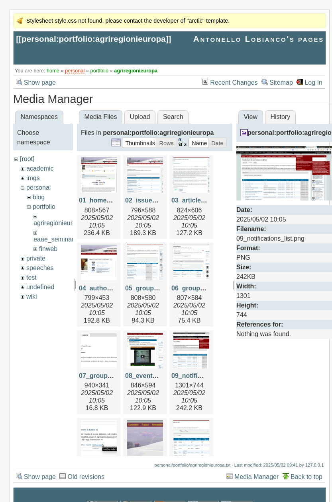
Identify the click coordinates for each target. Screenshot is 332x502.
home (53, 71)
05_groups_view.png (156, 288)
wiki (31, 296)
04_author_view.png (109, 288)
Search (173, 116)
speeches (40, 268)
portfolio (99, 71)
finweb (48, 248)
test (31, 277)
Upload (140, 116)
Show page (40, 82)
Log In (313, 82)
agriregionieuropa (135, 71)
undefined (40, 287)
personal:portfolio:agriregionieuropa (94, 38)
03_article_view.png (201, 200)
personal (74, 71)
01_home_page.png (108, 200)
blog (39, 197)
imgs (33, 178)
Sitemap (281, 82)
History (280, 116)
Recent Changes (233, 82)
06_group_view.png (201, 288)
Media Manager (256, 476)
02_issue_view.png (154, 200)
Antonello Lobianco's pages (258, 38)
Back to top (306, 476)
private (35, 258)
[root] (27, 159)
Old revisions (85, 476)
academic (39, 168)
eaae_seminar (53, 239)
